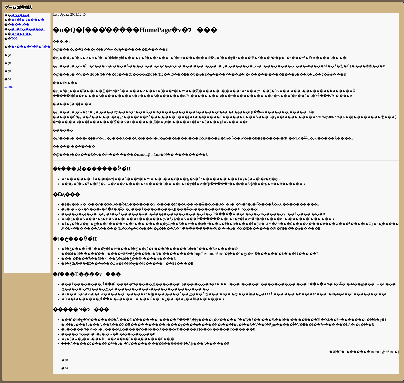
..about (9, 86)
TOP (14, 38)
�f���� (20, 15)
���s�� (20, 24)
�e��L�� (21, 34)
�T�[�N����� (27, 20)
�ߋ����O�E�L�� (30, 46)
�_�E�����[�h (28, 29)
